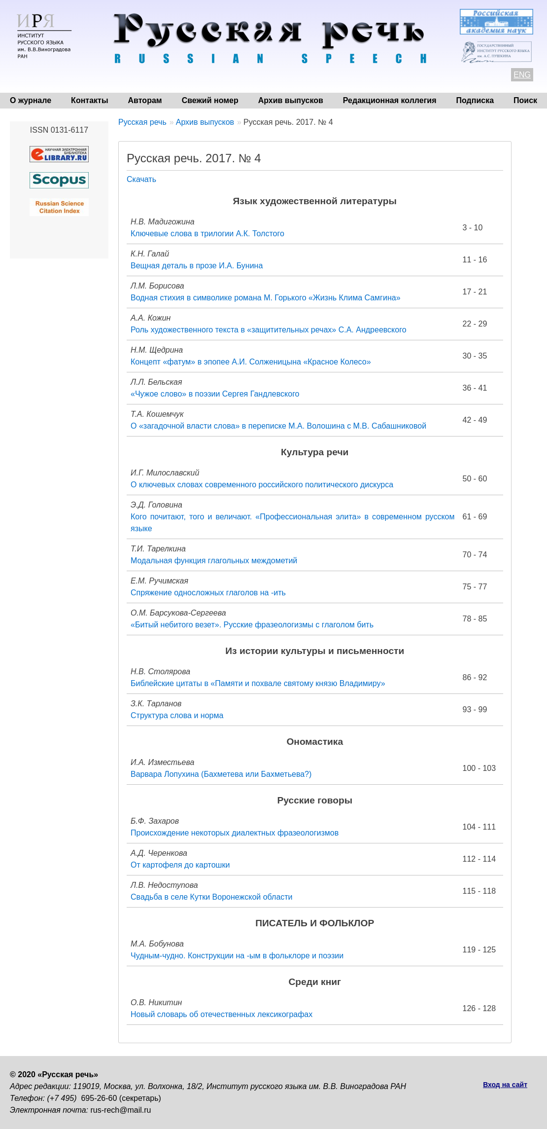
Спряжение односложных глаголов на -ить (208, 592)
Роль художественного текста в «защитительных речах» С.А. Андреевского (269, 330)
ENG (522, 75)
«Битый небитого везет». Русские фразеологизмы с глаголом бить (252, 624)
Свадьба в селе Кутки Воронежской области (212, 897)
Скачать (141, 179)
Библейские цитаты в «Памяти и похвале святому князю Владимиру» (258, 683)
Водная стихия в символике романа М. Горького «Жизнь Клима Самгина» (266, 297)
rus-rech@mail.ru (121, 1110)
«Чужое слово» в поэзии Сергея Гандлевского (215, 394)
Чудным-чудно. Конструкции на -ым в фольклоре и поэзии (237, 955)
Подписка (475, 100)
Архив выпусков (290, 100)
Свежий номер (210, 100)
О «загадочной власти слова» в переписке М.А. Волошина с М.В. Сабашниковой (278, 426)
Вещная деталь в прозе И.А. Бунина (197, 265)
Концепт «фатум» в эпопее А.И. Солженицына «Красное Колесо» (251, 362)
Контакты (89, 100)
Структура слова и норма (177, 715)
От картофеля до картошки (180, 865)
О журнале (30, 100)
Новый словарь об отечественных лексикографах (221, 1014)
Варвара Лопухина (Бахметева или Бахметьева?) (221, 774)
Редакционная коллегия (390, 100)
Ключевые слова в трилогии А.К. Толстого (207, 233)
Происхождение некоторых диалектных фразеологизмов (235, 833)
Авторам (145, 100)
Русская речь (142, 122)
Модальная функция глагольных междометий (214, 560)
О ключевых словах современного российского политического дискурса (262, 484)
